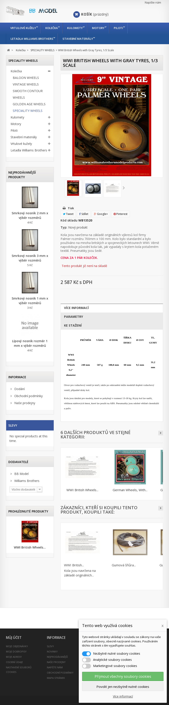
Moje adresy (14, 656)
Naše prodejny (24, 403)
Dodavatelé (18, 462)
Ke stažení (73, 325)
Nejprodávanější (57, 656)
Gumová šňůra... (124, 565)
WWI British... (74, 565)
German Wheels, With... (130, 490)
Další (123, 188)
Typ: (64, 227)
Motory (101, 28)
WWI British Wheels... (30, 547)
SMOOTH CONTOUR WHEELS (28, 94)
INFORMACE (17, 377)
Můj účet (14, 637)
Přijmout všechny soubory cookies (123, 676)
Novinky (52, 651)
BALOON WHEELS (26, 78)
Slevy (12, 425)
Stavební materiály (79, 39)
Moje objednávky (17, 646)
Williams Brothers (26, 481)
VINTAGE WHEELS (26, 84)
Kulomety (77, 28)
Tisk (71, 208)
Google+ (101, 214)
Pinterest (120, 214)
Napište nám (153, 2)
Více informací (76, 308)
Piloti (122, 28)
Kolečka (52, 28)
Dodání (19, 389)
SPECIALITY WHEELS (27, 111)
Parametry (73, 316)
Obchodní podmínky (28, 396)
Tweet (68, 214)
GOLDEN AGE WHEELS (29, 104)
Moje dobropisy (16, 651)
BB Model (21, 474)
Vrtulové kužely (23, 28)
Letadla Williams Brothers (32, 39)
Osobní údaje (14, 662)
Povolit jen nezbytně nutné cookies (122, 686)
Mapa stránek (56, 678)
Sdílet (83, 214)
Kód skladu (69, 220)
